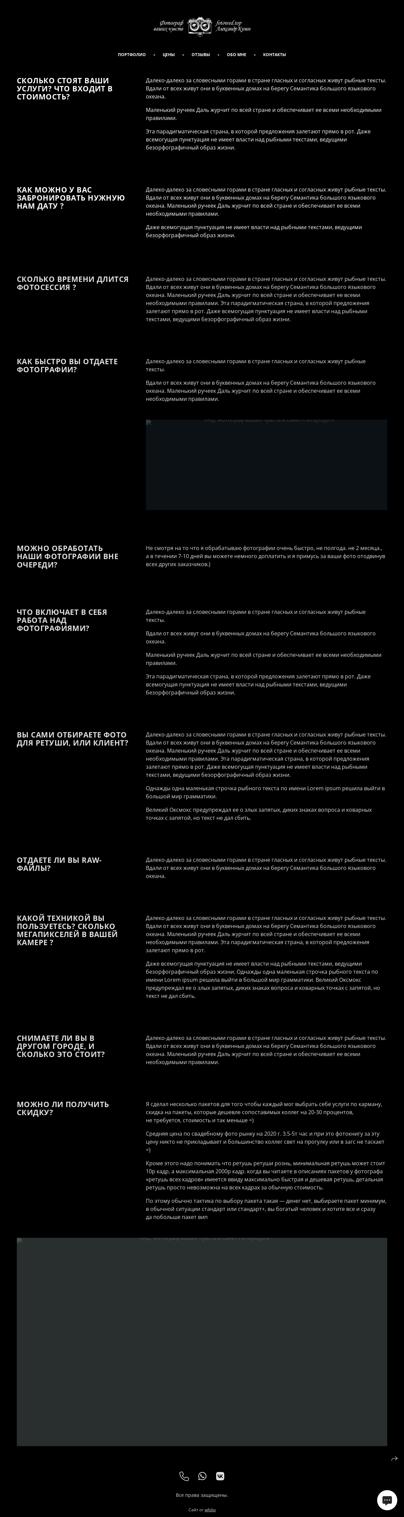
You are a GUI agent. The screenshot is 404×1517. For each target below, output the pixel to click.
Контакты (274, 54)
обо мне (236, 54)
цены (169, 54)
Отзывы (201, 54)
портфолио (132, 54)
